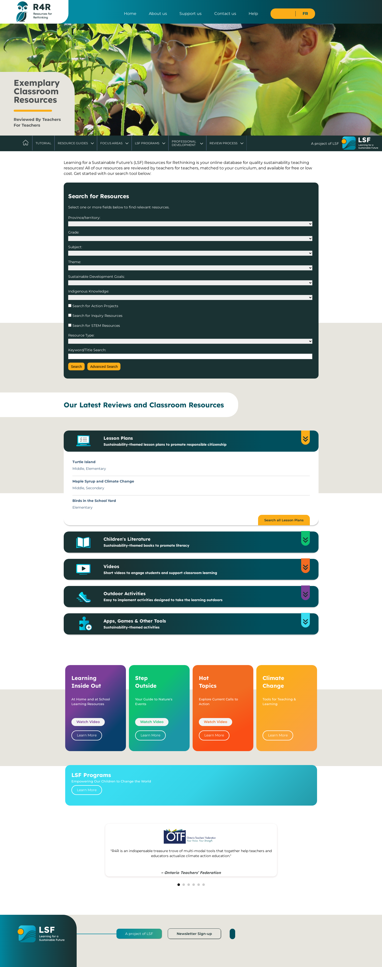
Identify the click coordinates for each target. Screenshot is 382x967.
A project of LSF (139, 933)
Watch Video (88, 722)
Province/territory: (84, 217)
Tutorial (43, 143)
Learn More (87, 735)
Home (130, 13)
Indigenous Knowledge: (88, 291)
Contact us (225, 13)
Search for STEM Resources (95, 325)
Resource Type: (81, 335)
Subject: (75, 247)
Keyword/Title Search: (87, 350)
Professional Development (184, 143)
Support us (190, 13)
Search (76, 367)
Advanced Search (104, 367)
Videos (202, 570)
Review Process (223, 143)
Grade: (73, 232)
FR (305, 13)
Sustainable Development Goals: (96, 276)
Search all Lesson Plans (284, 520)
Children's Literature (202, 542)
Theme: (74, 262)
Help (253, 13)
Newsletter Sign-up (194, 933)
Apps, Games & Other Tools (202, 624)
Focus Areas (111, 143)
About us (158, 13)
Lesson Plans (202, 441)
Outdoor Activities (202, 597)
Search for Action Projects (94, 306)
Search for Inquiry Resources (96, 315)
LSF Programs (147, 143)
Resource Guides (73, 143)
